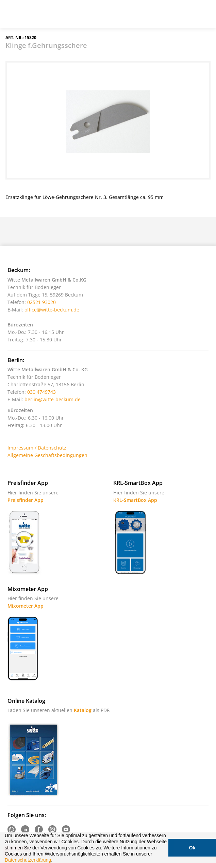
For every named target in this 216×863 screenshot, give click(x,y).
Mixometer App (25, 606)
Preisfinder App (25, 500)
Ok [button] (192, 847)
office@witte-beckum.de (51, 309)
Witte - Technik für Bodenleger (24, 13)
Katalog (83, 710)
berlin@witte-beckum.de (52, 399)
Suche (170, 16)
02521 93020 (41, 302)
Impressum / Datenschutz (36, 447)
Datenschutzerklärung (28, 860)
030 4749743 (41, 392)
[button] (55, 861)
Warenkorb (187, 16)
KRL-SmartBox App (135, 500)
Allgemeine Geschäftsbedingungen (47, 455)
